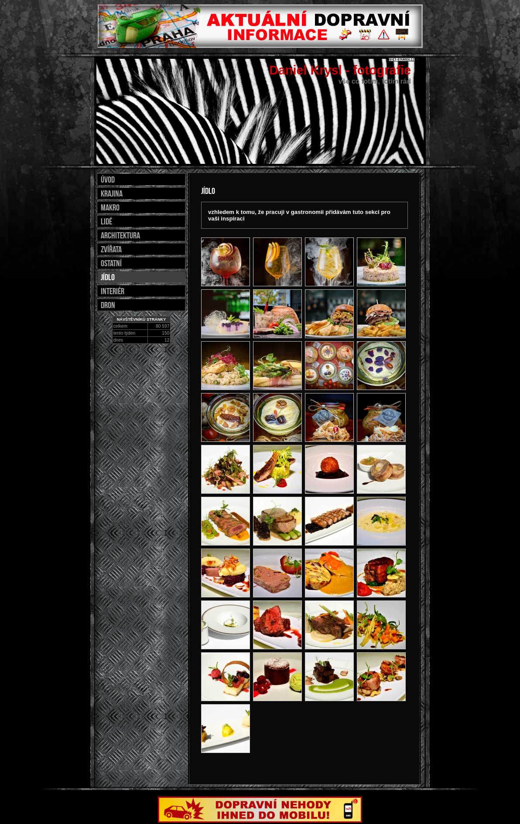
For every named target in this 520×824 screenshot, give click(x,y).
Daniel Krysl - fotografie (340, 70)
